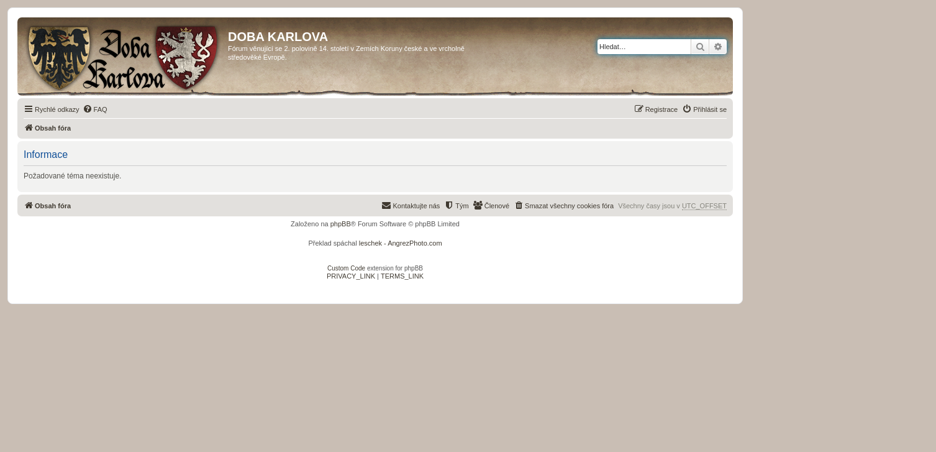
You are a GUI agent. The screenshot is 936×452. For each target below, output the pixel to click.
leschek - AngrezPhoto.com (400, 243)
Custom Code (346, 268)
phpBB (340, 224)
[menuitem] (95, 109)
